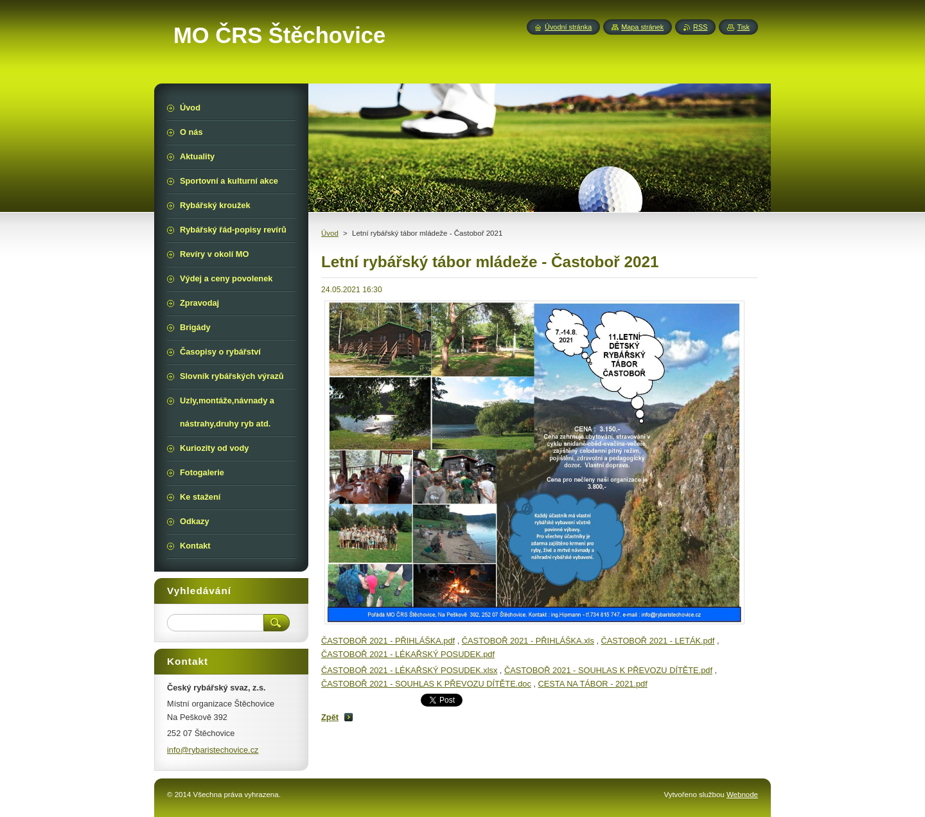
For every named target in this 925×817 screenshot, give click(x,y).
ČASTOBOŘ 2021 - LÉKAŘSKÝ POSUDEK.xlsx (409, 670)
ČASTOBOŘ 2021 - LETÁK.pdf (658, 641)
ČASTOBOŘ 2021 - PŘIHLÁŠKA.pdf (388, 641)
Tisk (743, 27)
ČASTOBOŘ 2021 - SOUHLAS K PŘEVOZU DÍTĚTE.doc (426, 684)
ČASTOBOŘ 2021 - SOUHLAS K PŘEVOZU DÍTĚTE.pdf (608, 670)
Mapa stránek (642, 27)
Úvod (330, 233)
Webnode (742, 794)
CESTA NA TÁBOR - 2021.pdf (593, 684)
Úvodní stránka (568, 27)
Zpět (330, 717)
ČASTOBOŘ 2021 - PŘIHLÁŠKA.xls (528, 641)
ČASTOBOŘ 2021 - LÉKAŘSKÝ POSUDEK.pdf (408, 654)
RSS (700, 27)
